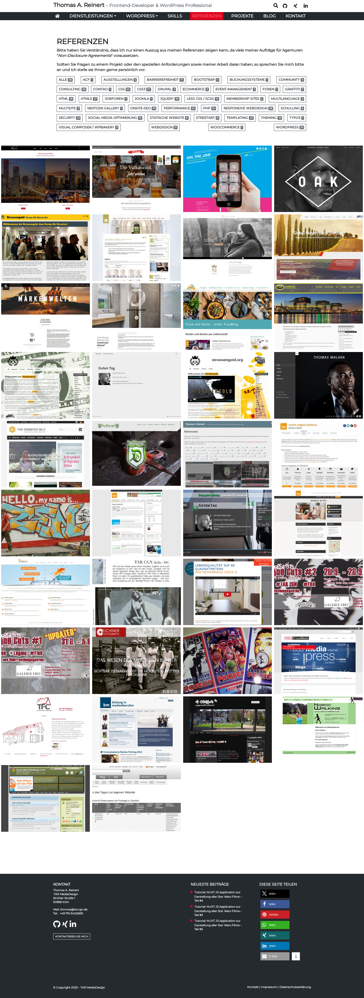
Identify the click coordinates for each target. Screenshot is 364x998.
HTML (66, 99)
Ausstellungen (120, 80)
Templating (240, 118)
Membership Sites (244, 99)
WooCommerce (226, 127)
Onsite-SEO (143, 108)
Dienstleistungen (91, 16)
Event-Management (235, 89)
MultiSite (69, 108)
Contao (102, 89)
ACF (88, 80)
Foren (270, 89)
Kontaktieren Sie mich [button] (71, 936)
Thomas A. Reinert (132, 5)
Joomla (144, 99)
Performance (180, 108)
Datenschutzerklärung (295, 987)
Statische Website (169, 118)
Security (70, 118)
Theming (271, 118)
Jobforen (116, 99)
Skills (175, 16)
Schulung (292, 108)
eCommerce (195, 89)
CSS (124, 89)
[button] (274, 894)
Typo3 (296, 118)
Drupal (167, 89)
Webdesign (164, 127)
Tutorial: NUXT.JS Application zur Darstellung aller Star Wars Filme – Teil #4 (218, 896)
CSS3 (144, 89)
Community (291, 80)
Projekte (242, 16)
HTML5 (89, 99)
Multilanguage (287, 99)
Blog (269, 16)
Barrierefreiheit (165, 80)
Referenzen (206, 16)
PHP (209, 108)
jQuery (169, 99)
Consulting (72, 89)
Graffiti (294, 89)
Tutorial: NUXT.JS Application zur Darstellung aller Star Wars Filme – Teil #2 (218, 925)
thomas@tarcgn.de (73, 909)
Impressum (269, 987)
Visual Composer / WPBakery (88, 127)
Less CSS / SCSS (203, 99)
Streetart (207, 118)
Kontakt (296, 16)
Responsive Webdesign (248, 108)
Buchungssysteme (249, 80)
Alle (66, 80)
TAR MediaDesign (65, 894)
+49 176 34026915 (71, 913)
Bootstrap (206, 80)
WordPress (140, 16)
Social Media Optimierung (115, 118)
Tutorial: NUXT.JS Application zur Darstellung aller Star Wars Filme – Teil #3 (218, 911)
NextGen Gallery (105, 108)
